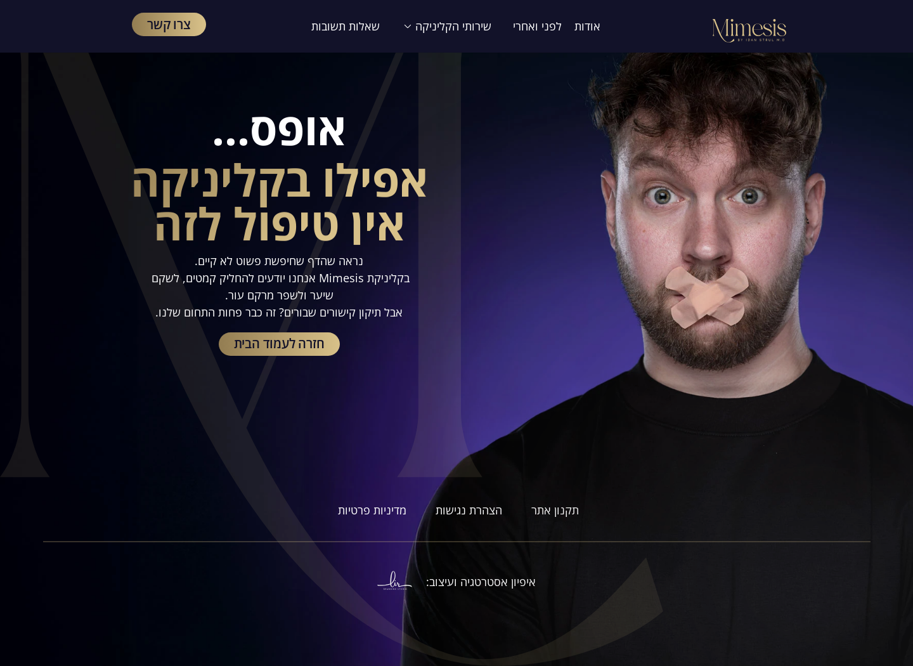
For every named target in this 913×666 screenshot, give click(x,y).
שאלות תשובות (345, 26)
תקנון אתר (555, 510)
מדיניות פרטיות (370, 510)
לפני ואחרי (537, 26)
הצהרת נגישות (469, 510)
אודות (587, 26)
